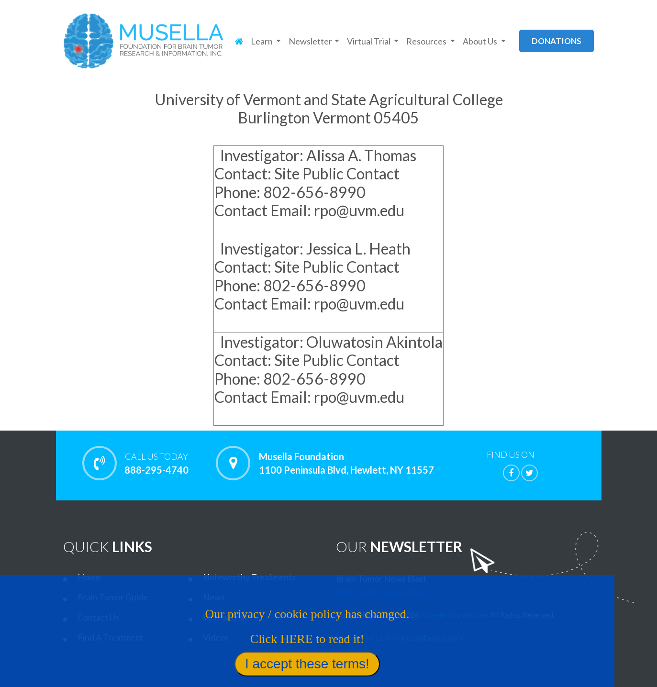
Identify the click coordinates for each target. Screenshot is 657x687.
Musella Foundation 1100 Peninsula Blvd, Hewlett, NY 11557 (346, 463)
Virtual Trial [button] (369, 41)
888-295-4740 (157, 463)
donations (556, 41)
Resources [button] (427, 41)
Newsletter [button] (310, 41)
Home (89, 577)
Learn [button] (262, 41)
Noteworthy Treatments (249, 577)
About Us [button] (481, 41)
